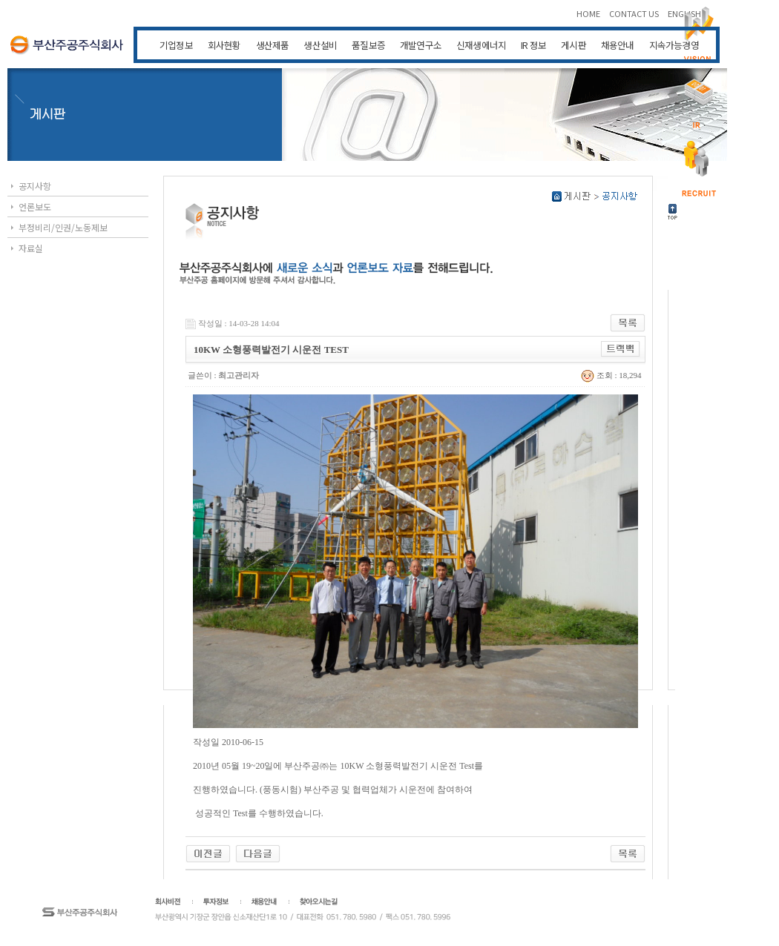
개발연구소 (420, 45)
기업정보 (176, 45)
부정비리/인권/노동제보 (63, 227)
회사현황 (224, 45)
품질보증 (368, 45)
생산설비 (320, 45)
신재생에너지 (481, 45)
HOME (589, 13)
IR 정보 (533, 45)
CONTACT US (634, 13)
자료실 (31, 248)
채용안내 (617, 45)
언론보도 (35, 206)
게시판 (573, 45)
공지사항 (35, 185)
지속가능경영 (674, 45)
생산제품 (272, 45)
